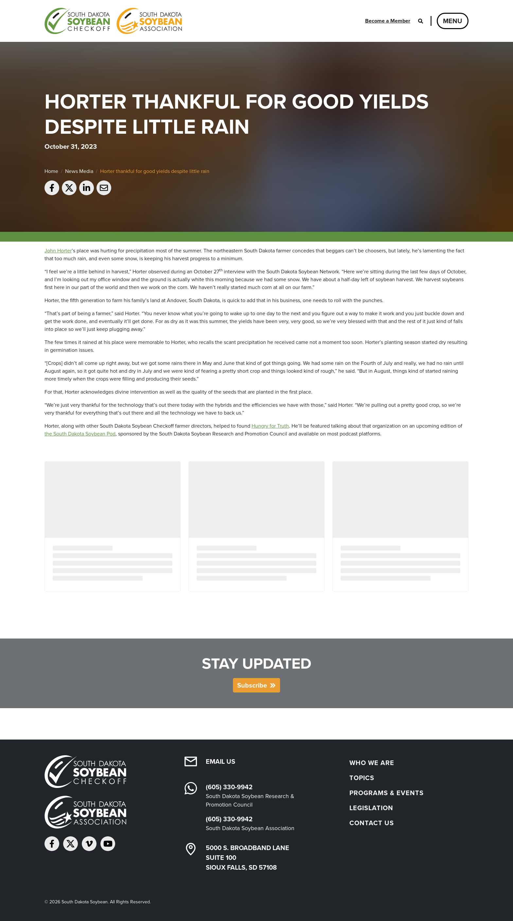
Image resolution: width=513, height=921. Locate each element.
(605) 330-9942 (229, 787)
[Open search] (420, 21)
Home (51, 171)
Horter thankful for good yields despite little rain (154, 171)
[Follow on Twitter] (70, 843)
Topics (361, 778)
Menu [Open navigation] (452, 21)
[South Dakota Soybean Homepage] (113, 21)
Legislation (371, 808)
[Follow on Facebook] (51, 843)
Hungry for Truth (270, 426)
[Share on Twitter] (69, 187)
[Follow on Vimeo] (89, 843)
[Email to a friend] (104, 187)
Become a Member (387, 21)
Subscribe (252, 685)
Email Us (220, 761)
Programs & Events (386, 793)
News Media (79, 171)
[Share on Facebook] (51, 187)
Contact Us (371, 823)
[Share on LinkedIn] (86, 187)
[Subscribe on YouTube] (107, 843)
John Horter (58, 250)
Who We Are (371, 763)
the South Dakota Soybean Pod (79, 433)
